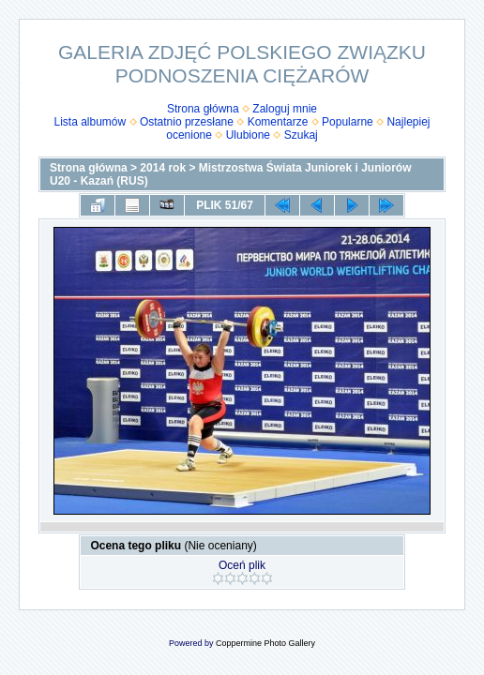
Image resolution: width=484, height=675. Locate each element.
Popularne (347, 121)
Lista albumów (90, 121)
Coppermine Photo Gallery (265, 643)
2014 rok (163, 167)
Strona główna (203, 108)
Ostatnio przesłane (187, 121)
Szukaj (301, 135)
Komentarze (278, 121)
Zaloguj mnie (284, 108)
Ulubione (248, 135)
